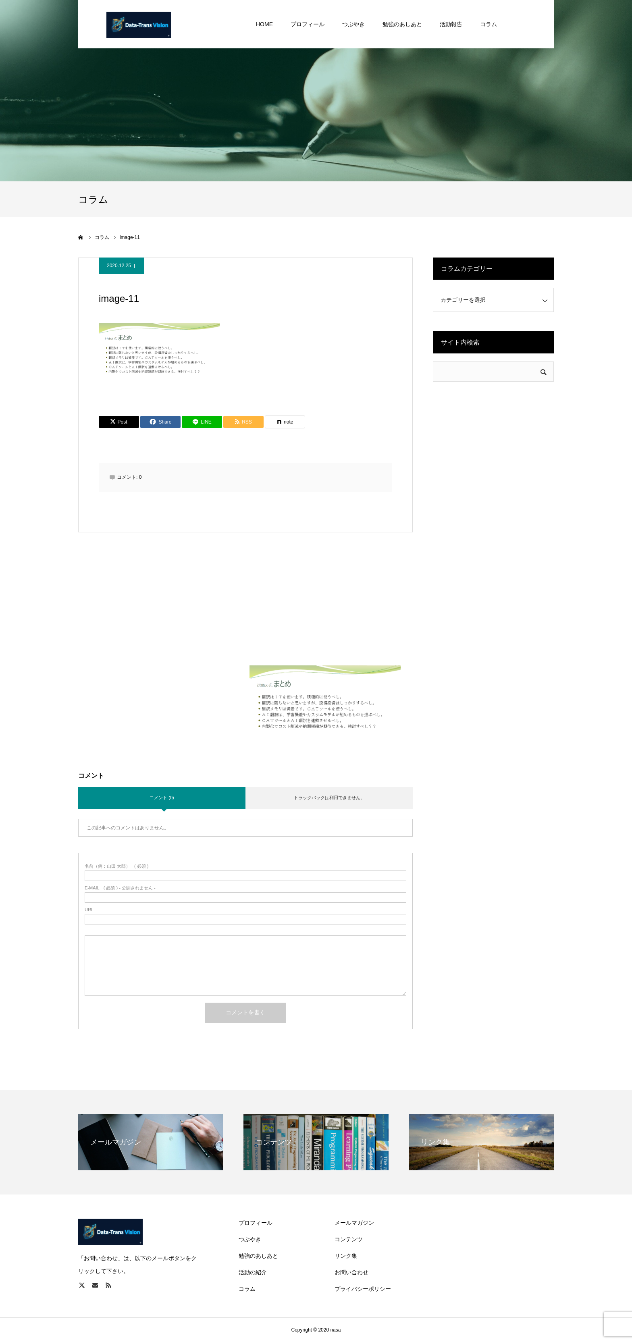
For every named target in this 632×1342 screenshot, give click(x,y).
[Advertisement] (245, 609)
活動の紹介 (253, 1272)
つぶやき (250, 1239)
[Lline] (202, 422)
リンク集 (346, 1256)
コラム (247, 1289)
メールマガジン (354, 1222)
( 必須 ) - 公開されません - (120, 888)
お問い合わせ (351, 1272)
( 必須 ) (117, 866)
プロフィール (255, 1222)
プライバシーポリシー (363, 1289)
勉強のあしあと (258, 1256)
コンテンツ (349, 1239)
